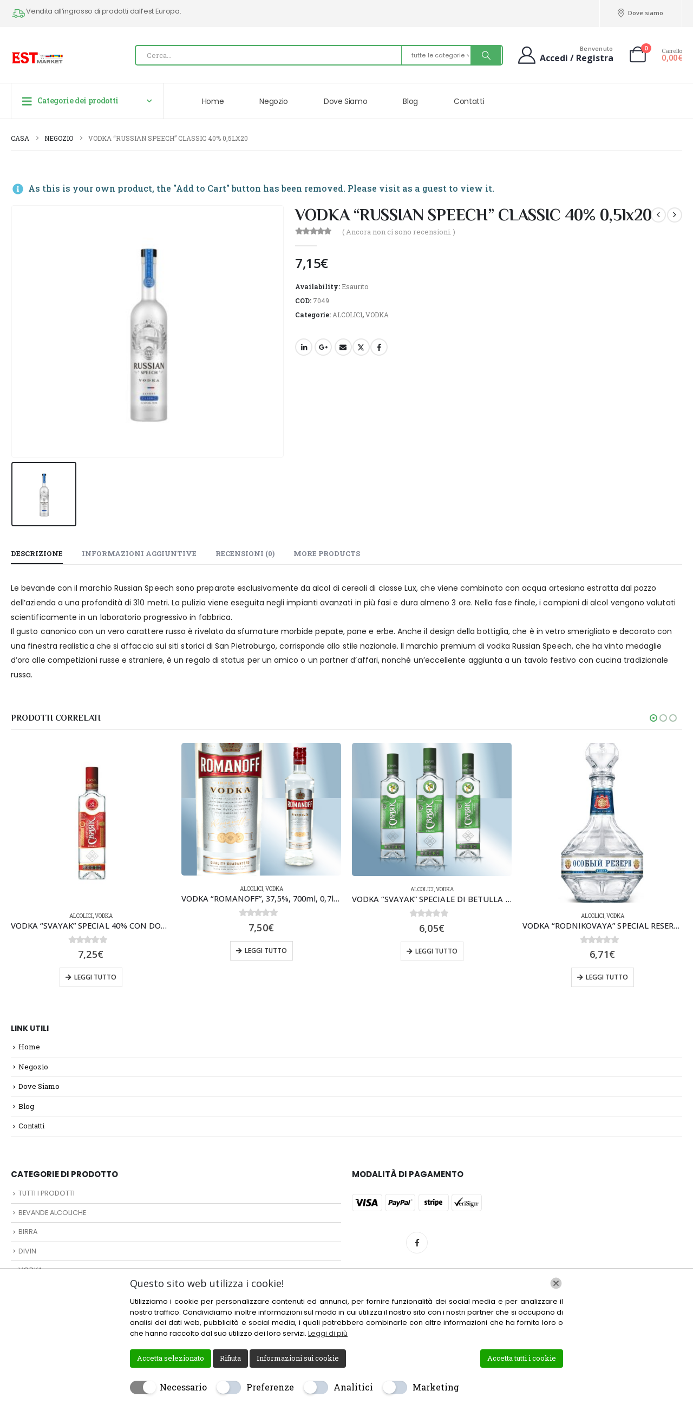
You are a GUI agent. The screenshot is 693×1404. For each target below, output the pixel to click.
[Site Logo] (38, 57)
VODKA (377, 314)
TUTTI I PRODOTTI (46, 1193)
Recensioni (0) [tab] (244, 553)
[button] (653, 717)
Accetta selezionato (170, 1358)
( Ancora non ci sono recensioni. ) (398, 232)
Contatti (469, 101)
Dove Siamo (346, 101)
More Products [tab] (326, 553)
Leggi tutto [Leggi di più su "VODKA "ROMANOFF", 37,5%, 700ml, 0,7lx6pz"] (266, 950)
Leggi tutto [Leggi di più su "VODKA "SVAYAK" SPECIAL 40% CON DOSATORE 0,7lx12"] (95, 977)
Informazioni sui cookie (298, 1358)
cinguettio (361, 347)
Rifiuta (230, 1358)
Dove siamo (640, 13)
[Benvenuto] (564, 54)
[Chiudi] (556, 1283)
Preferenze (270, 1387)
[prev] (658, 215)
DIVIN (27, 1251)
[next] (674, 215)
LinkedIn (303, 347)
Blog (410, 101)
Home (213, 101)
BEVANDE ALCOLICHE (52, 1212)
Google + (323, 347)
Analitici (353, 1387)
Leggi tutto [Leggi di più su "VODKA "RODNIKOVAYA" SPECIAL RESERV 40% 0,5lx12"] (607, 977)
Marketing (436, 1387)
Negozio (273, 101)
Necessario (183, 1387)
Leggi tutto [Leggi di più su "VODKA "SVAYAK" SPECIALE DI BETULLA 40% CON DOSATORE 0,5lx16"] (436, 951)
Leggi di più (328, 1333)
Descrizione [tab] (37, 553)
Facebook (379, 347)
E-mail (343, 347)
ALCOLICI (347, 314)
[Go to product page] (91, 823)
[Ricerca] (486, 55)
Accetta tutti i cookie (521, 1358)
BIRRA (27, 1231)
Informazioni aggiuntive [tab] (139, 553)
